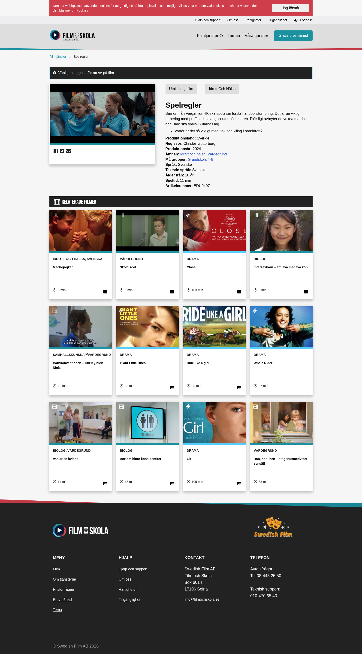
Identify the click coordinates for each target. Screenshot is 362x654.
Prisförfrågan (63, 589)
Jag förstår (290, 8)
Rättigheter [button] (253, 20)
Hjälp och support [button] (207, 20)
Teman (234, 35)
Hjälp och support (133, 569)
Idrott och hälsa (192, 154)
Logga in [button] (303, 20)
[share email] (69, 151)
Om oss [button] (232, 20)
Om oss (125, 579)
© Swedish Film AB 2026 (76, 646)
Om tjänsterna (64, 579)
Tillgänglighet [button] (277, 20)
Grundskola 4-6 (200, 159)
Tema (57, 610)
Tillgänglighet (129, 600)
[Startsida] (72, 35)
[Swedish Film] (279, 527)
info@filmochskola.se (201, 599)
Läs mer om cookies (73, 10)
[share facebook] (55, 151)
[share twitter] (62, 151)
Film (56, 569)
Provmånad (62, 600)
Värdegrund (217, 154)
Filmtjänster (207, 35)
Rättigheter (128, 589)
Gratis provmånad (293, 36)
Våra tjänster (256, 35)
